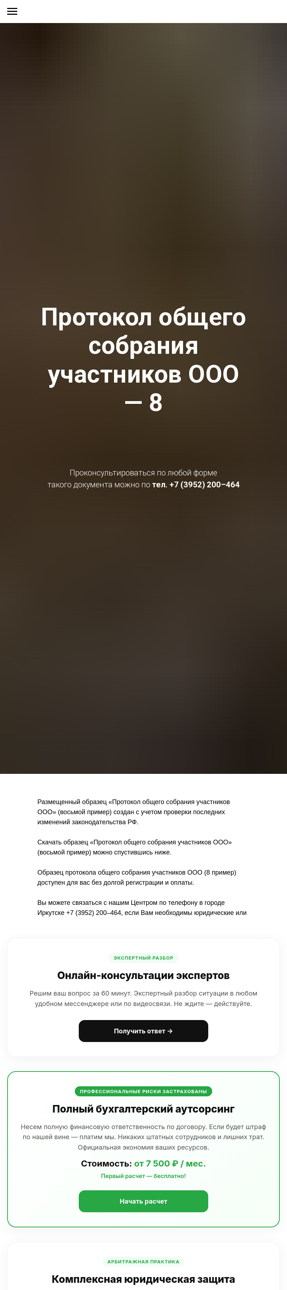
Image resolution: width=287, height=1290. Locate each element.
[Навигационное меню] (12, 11)
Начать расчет (143, 1201)
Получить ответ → (143, 1031)
